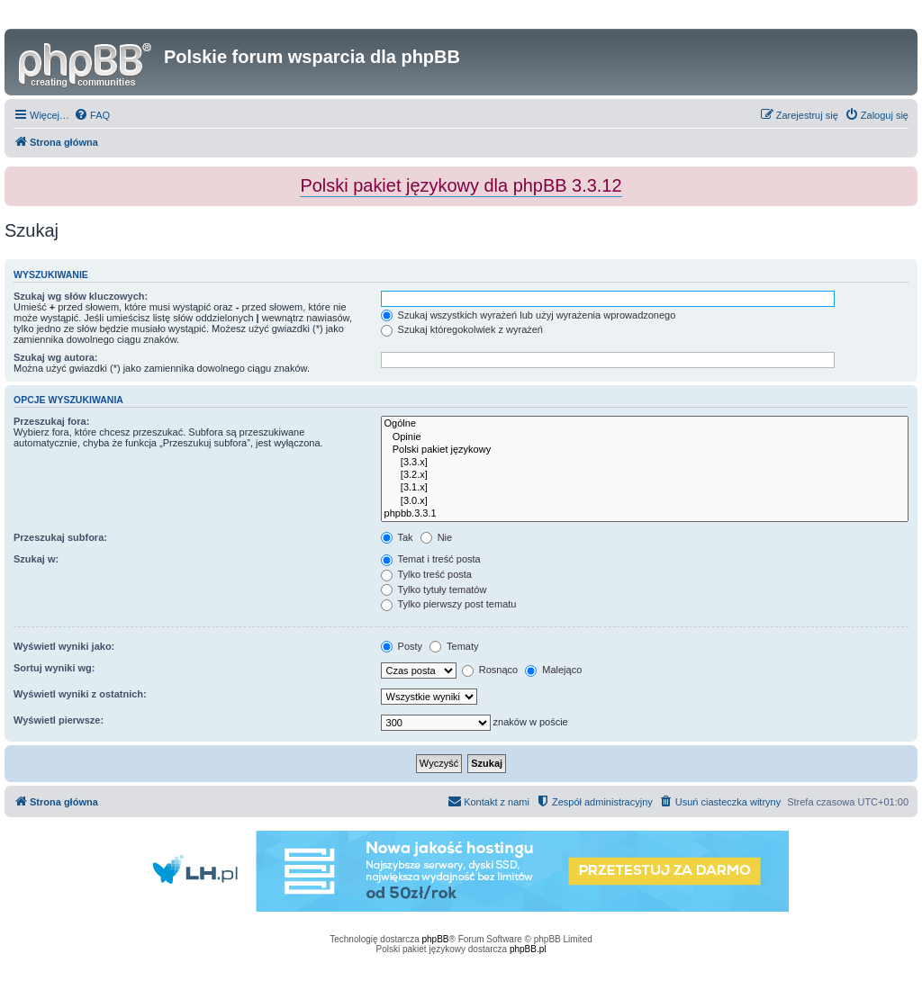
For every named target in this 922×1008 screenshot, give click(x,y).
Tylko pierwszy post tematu (449, 603)
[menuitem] (92, 115)
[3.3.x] (645, 462)
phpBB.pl (528, 949)
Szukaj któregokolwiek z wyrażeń (462, 329)
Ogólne (645, 424)
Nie (436, 537)
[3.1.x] (645, 488)
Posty (402, 646)
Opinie (645, 437)
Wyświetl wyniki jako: (64, 646)
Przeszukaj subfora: (60, 537)
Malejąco (553, 669)
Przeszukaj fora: (51, 421)
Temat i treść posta (431, 559)
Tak (397, 537)
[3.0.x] (645, 501)
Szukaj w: (36, 559)
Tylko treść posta (426, 574)
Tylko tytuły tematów (434, 589)
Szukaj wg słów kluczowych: (81, 296)
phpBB (435, 939)
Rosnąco (490, 669)
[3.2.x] (645, 475)
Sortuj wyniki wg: (54, 667)
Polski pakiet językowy (645, 450)
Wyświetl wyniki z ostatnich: (80, 693)
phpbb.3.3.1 (645, 514)
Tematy (453, 646)
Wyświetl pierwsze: (59, 720)
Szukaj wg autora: (56, 357)
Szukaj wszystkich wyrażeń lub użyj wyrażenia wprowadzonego (528, 315)
